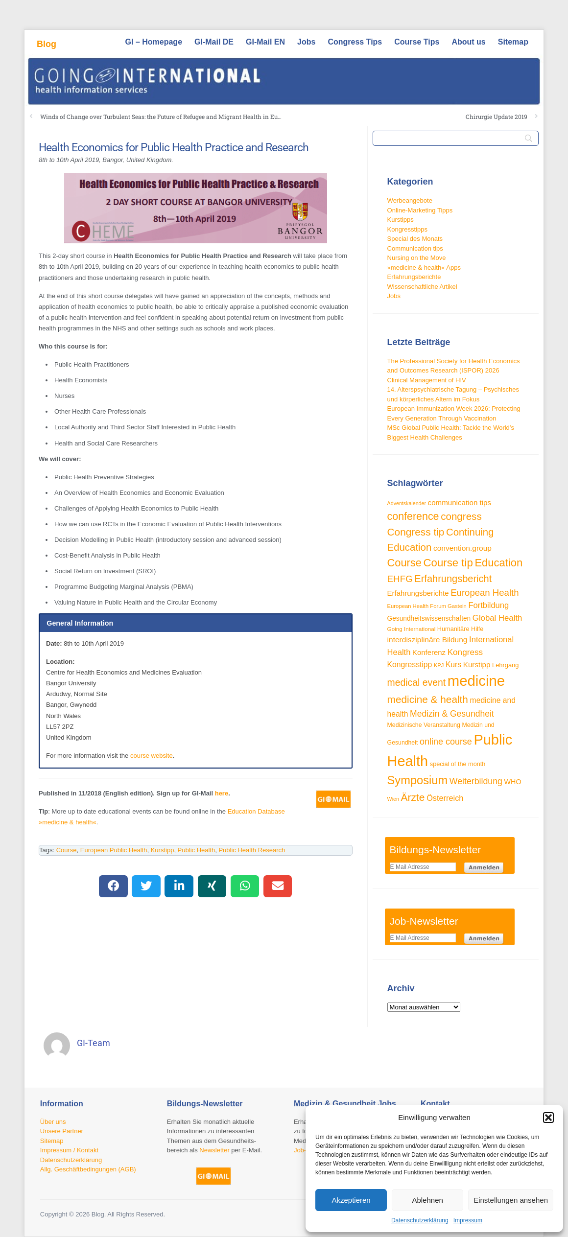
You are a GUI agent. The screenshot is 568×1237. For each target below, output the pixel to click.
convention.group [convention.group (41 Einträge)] (462, 548)
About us (468, 42)
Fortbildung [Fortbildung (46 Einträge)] (488, 605)
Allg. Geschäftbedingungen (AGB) (88, 1169)
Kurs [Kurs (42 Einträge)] (453, 664)
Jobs (306, 42)
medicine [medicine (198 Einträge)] (476, 681)
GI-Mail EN (265, 42)
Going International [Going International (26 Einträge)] (411, 629)
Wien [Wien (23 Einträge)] (393, 799)
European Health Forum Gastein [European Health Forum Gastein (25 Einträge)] (427, 606)
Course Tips (416, 42)
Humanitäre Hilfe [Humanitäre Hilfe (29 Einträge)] (460, 629)
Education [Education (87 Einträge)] (498, 563)
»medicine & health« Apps (424, 267)
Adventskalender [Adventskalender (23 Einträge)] (406, 503)
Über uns (53, 1121)
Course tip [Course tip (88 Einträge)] (448, 563)
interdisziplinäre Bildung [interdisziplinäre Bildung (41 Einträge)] (427, 639)
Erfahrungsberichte (414, 276)
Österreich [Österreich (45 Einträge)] (444, 798)
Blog (46, 44)
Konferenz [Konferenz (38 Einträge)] (429, 652)
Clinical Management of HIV (426, 380)
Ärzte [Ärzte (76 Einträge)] (413, 797)
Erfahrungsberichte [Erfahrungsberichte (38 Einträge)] (418, 593)
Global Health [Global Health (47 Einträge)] (497, 618)
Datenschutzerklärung (420, 1220)
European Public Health (113, 850)
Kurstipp (162, 850)
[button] (548, 1117)
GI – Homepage (153, 42)
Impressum (467, 1220)
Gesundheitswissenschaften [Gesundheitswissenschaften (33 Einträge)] (429, 618)
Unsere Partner (61, 1131)
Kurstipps (400, 219)
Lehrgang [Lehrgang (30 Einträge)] (505, 665)
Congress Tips (355, 42)
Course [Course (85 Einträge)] (404, 563)
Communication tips (415, 248)
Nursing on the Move (416, 257)
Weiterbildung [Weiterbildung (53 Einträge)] (476, 781)
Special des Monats (415, 238)
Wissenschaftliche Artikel (422, 286)
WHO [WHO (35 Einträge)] (512, 782)
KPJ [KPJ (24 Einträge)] (439, 665)
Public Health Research (251, 850)
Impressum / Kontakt (69, 1150)
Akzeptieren (350, 1200)
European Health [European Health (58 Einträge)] (484, 592)
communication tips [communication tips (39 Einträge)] (459, 502)
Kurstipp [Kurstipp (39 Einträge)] (477, 664)
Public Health (196, 850)
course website (151, 755)
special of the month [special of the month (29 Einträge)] (458, 764)
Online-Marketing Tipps (420, 210)
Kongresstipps (407, 229)
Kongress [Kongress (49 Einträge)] (465, 652)
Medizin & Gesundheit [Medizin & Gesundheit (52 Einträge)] (452, 714)
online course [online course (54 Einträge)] (446, 742)
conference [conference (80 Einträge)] (413, 516)
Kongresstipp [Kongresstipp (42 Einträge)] (409, 664)
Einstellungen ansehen (510, 1200)
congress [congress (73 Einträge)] (461, 516)
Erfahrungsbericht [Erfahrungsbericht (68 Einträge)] (453, 578)
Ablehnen (427, 1200)
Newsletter (214, 1150)
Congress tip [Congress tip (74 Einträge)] (416, 531)
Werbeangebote (409, 200)
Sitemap (513, 42)
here (221, 793)
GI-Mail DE (214, 42)
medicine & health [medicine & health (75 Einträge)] (427, 699)
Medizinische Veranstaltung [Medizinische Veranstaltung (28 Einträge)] (423, 725)
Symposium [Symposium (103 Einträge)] (417, 780)
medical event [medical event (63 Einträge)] (416, 682)
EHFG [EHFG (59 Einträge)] (400, 579)
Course (66, 850)
